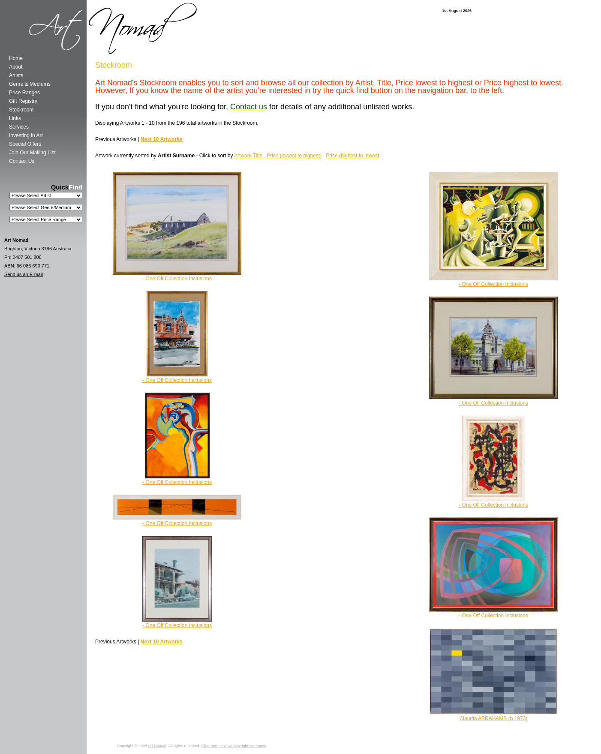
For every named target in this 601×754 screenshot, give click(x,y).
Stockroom (21, 110)
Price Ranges (24, 93)
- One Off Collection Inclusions (493, 284)
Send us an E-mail (23, 274)
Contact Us (21, 161)
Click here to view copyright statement (234, 746)
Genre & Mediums (30, 84)
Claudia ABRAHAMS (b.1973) (494, 718)
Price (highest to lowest (352, 156)
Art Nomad (157, 746)
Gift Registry (23, 101)
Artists (16, 75)
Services (19, 127)
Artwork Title (248, 156)
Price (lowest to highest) (294, 156)
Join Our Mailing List (32, 153)
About (15, 67)
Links (15, 118)
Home (16, 58)
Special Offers (25, 144)
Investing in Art (26, 135)
